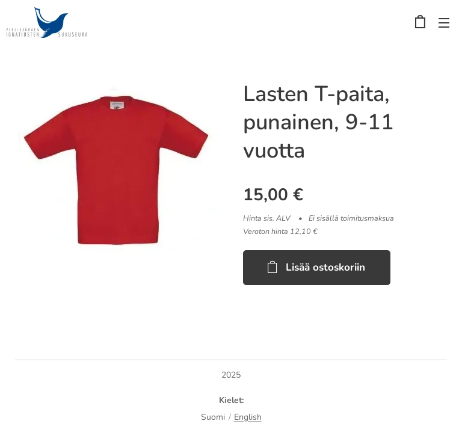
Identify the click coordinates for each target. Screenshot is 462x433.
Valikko (444, 22)
